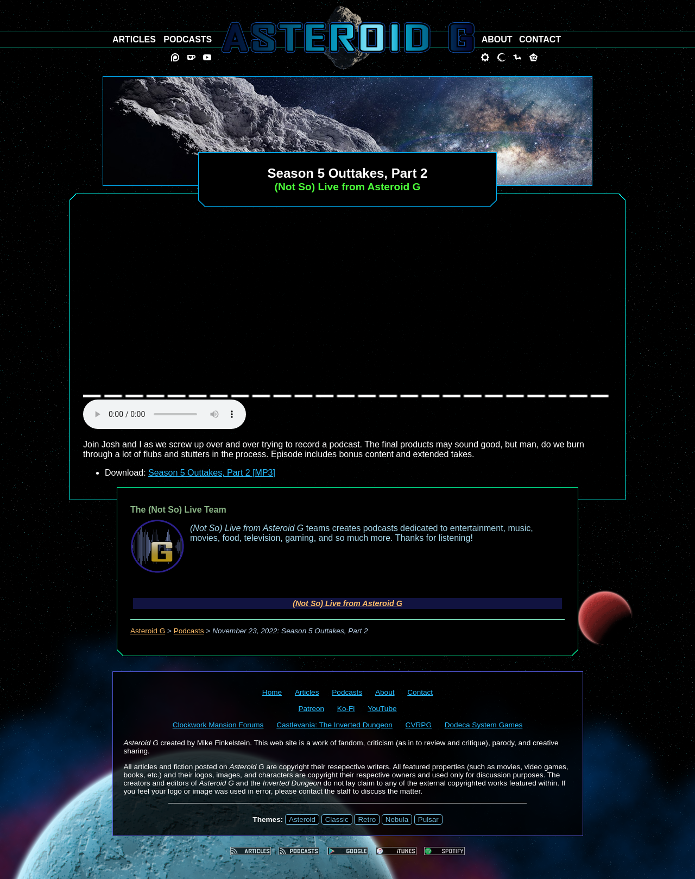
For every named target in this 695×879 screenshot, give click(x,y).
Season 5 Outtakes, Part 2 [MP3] (211, 472)
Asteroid (302, 819)
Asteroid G (147, 631)
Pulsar (428, 819)
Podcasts (189, 631)
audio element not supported (164, 414)
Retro (367, 819)
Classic (337, 819)
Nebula (397, 819)
